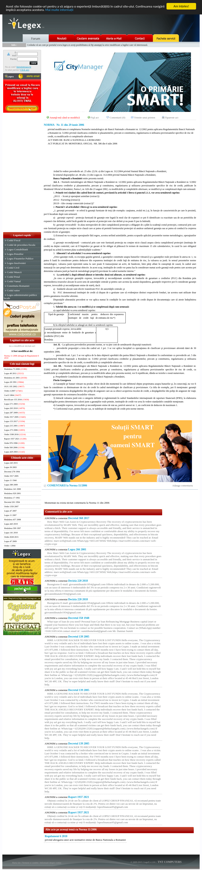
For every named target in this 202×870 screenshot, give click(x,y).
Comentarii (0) (117, 117)
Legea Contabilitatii (17, 249)
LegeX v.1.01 (149, 862)
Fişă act (95, 117)
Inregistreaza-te (23, 66)
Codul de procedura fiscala (21, 244)
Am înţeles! (181, 6)
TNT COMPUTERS (169, 861)
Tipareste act (171, 117)
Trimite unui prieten (144, 117)
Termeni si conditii (30, 862)
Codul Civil (13, 267)
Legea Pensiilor (15, 254)
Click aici (24, 69)
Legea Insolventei (16, 263)
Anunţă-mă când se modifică (65, 117)
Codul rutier (13, 290)
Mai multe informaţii (59, 10)
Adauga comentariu (182, 485)
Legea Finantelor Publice (20, 258)
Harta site (16, 862)
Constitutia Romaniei (18, 285)
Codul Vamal (14, 281)
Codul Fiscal (13, 240)
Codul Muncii (14, 272)
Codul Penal (13, 276)
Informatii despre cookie (50, 862)
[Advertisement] (22, 172)
